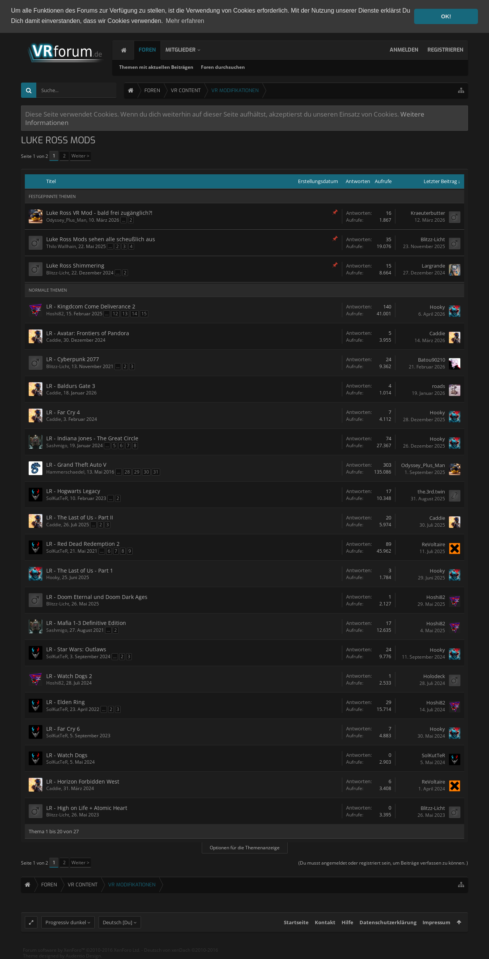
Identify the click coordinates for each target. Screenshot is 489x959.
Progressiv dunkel (65, 924)
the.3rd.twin (431, 491)
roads (438, 386)
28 (127, 472)
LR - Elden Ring (65, 702)
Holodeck (434, 676)
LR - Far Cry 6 (63, 728)
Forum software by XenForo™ (81, 952)
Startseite (296, 924)
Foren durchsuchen (235, 67)
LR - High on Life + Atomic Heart (86, 807)
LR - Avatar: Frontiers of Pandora (87, 333)
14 (134, 313)
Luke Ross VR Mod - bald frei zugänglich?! (99, 212)
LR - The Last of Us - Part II (79, 517)
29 (136, 472)
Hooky (437, 306)
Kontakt (325, 924)
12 (115, 313)
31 (156, 472)
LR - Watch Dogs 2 (69, 676)
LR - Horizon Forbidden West (82, 781)
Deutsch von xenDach (181, 952)
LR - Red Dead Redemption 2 (83, 543)
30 (146, 472)
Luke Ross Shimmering (75, 265)
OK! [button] (446, 16)
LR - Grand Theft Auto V (76, 464)
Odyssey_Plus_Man (66, 220)
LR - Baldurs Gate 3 (70, 385)
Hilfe (347, 924)
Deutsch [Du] (117, 924)
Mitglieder (188, 50)
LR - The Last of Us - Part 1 (79, 570)
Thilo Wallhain (61, 246)
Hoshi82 (55, 313)
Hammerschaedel (65, 472)
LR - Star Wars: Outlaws (76, 649)
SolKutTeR (57, 498)
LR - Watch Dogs (66, 755)
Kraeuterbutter (428, 212)
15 (144, 313)
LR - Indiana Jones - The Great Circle (92, 438)
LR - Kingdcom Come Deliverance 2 (90, 306)
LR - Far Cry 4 (63, 412)
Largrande (433, 265)
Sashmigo (56, 445)
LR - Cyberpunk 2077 (72, 359)
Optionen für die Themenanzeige (245, 847)
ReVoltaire (433, 544)
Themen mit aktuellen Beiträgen (168, 67)
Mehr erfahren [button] (185, 21)
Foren (155, 50)
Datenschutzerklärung (387, 924)
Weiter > (80, 156)
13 (125, 313)
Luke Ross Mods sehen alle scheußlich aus (100, 239)
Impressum (436, 924)
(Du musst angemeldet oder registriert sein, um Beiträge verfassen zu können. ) (383, 863)
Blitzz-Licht (433, 239)
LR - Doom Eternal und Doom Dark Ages (96, 596)
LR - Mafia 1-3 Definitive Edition (86, 622)
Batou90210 (431, 359)
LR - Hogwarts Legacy (73, 491)
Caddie (53, 340)
